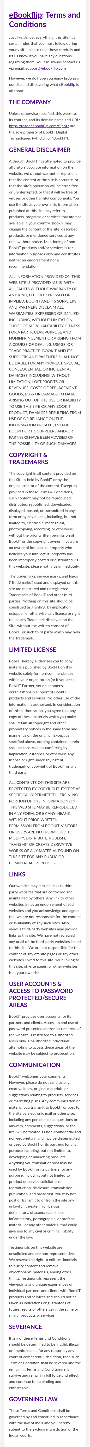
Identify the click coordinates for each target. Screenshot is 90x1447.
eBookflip (25, 14)
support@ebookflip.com (46, 68)
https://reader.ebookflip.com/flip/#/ (39, 125)
